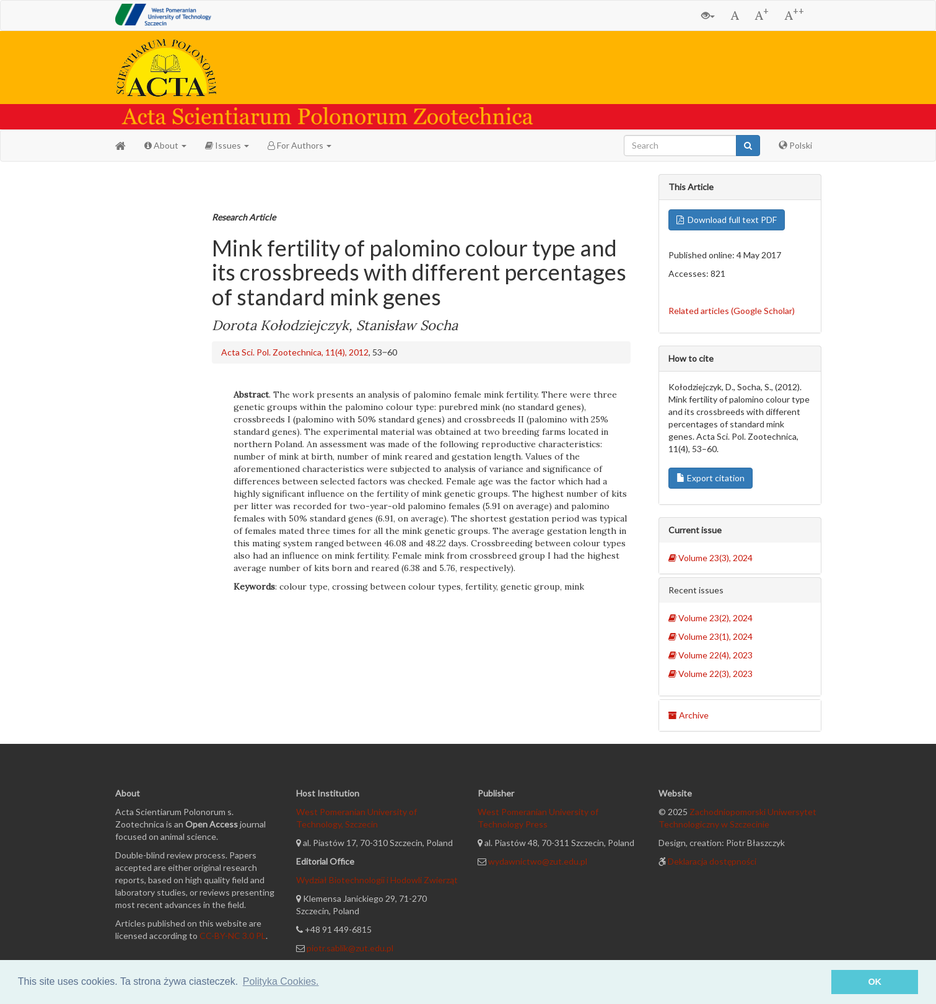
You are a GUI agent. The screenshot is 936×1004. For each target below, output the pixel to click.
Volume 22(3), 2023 (710, 673)
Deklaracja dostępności (712, 861)
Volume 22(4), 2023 (710, 655)
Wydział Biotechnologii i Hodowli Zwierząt (377, 880)
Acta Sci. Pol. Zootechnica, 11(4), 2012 (295, 352)
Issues (227, 145)
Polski (795, 145)
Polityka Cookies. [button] (281, 981)
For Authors (299, 145)
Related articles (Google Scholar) (731, 310)
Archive (688, 715)
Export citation (710, 478)
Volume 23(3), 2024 (710, 557)
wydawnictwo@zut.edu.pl (537, 861)
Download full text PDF (726, 219)
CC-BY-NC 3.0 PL (232, 935)
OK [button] (874, 982)
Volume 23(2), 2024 (710, 618)
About (165, 145)
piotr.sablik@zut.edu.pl (350, 948)
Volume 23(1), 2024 (710, 636)
